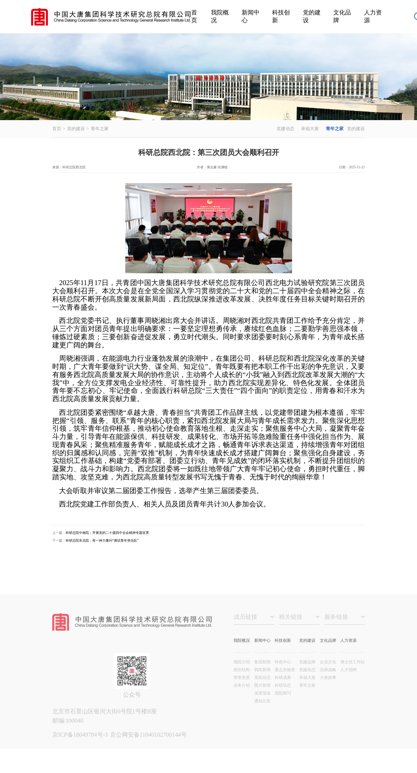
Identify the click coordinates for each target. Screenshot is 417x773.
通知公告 (262, 709)
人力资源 (373, 16)
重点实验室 (285, 678)
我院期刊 (283, 701)
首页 (194, 16)
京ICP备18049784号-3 (80, 743)
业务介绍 (242, 693)
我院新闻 (262, 678)
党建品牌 (307, 670)
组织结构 (242, 678)
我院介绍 (242, 670)
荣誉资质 (242, 686)
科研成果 (283, 686)
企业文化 (328, 670)
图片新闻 (262, 693)
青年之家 (100, 128)
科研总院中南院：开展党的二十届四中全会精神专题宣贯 (107, 533)
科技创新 (281, 16)
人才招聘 (348, 678)
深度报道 (262, 701)
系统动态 (262, 686)
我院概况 (220, 16)
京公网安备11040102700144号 (148, 743)
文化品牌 (342, 16)
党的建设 (312, 16)
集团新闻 (262, 670)
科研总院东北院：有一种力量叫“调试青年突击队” (102, 540)
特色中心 (283, 670)
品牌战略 (328, 678)
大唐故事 (328, 686)
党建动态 (285, 128)
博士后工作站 (352, 670)
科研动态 (283, 693)
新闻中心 (250, 16)
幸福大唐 (310, 128)
